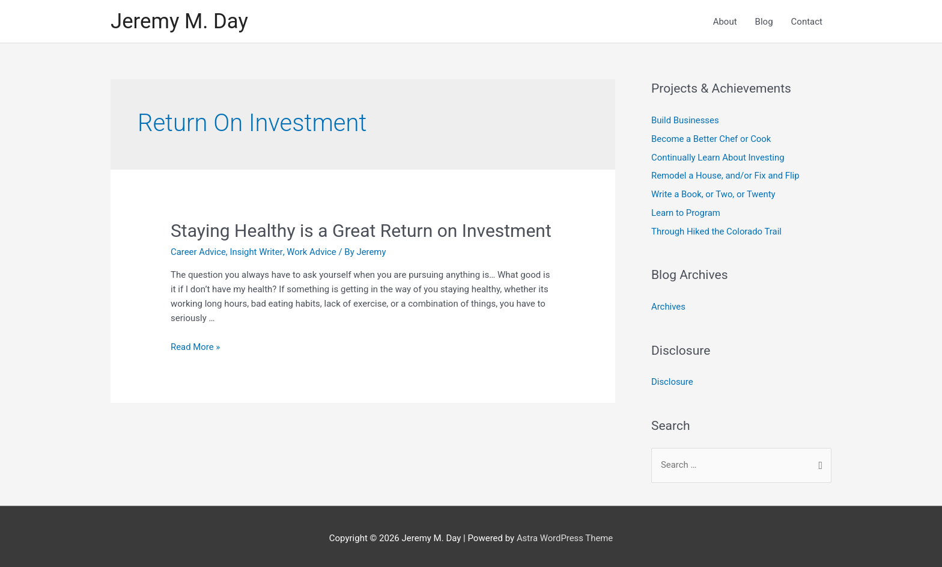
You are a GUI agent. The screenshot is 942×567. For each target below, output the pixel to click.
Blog (764, 21)
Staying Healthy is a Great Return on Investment (361, 230)
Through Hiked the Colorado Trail (717, 229)
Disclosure (672, 378)
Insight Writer (256, 252)
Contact (806, 21)
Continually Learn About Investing (718, 157)
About (725, 21)
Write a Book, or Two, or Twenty (713, 193)
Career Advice (198, 252)
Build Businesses (685, 120)
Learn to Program (686, 211)
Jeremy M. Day (180, 21)
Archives (668, 303)
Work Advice (312, 252)
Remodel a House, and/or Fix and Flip (726, 175)
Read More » (195, 347)
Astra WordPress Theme (564, 534)
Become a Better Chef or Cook (711, 138)
